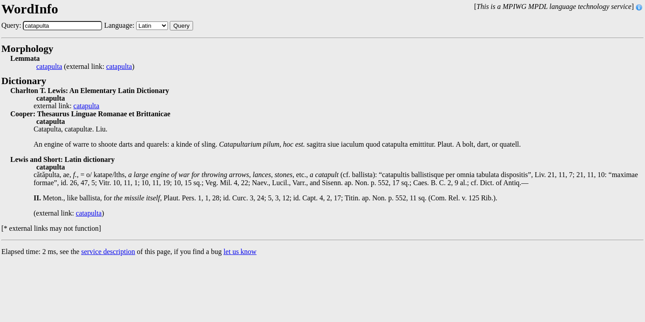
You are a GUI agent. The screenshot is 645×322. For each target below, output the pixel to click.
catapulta (49, 66)
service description (108, 251)
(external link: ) (85, 66)
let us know (240, 251)
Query (181, 25)
